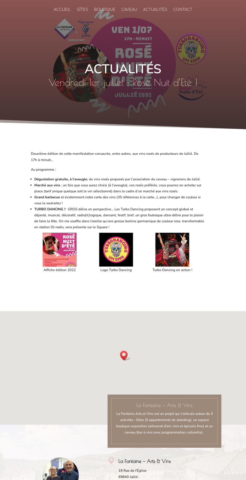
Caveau (129, 10)
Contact (182, 10)
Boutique (104, 10)
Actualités (155, 10)
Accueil (62, 10)
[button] (125, 355)
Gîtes (82, 10)
